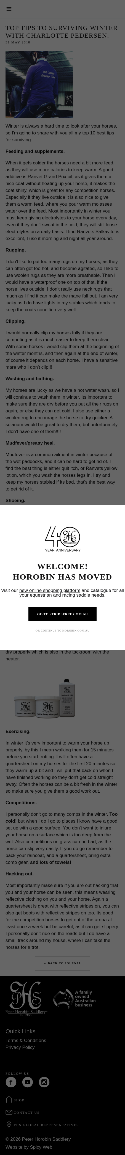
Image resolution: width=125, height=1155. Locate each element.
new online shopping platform (49, 590)
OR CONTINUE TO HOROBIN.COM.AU (63, 630)
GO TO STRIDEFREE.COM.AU (62, 614)
